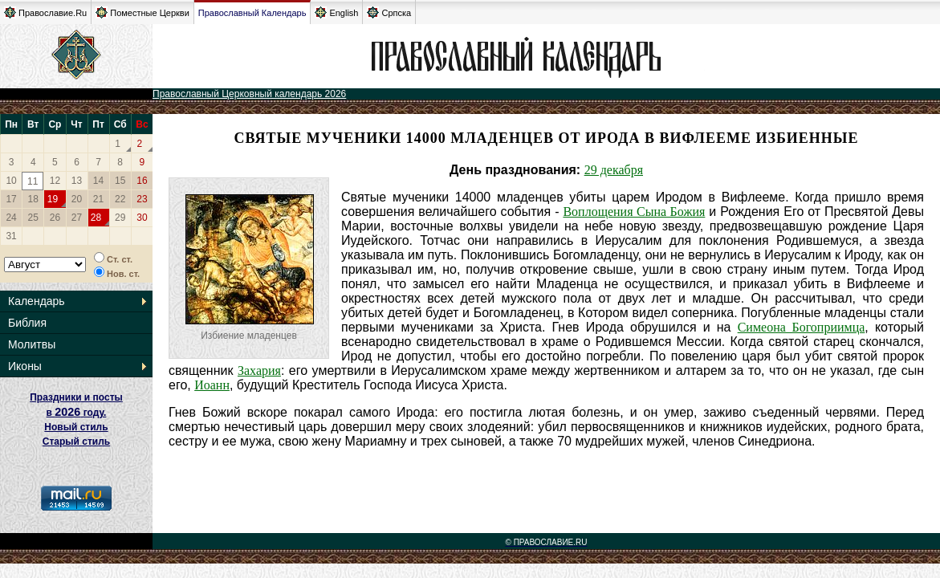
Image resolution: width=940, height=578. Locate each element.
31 (11, 236)
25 (33, 217)
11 (32, 181)
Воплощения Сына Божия (634, 211)
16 (141, 180)
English (336, 12)
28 (96, 217)
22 (120, 199)
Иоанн (212, 385)
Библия (27, 322)
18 (33, 199)
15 (120, 180)
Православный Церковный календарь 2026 (249, 94)
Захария (259, 370)
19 (52, 199)
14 (98, 180)
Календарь (36, 301)
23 (141, 199)
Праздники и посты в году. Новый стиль (76, 412)
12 (55, 180)
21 (98, 199)
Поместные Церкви (142, 12)
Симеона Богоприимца (801, 327)
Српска (389, 12)
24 (11, 217)
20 (76, 199)
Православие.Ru (45, 12)
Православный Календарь (252, 13)
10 (11, 180)
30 (141, 217)
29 (120, 217)
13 (76, 180)
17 (11, 199)
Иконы (25, 366)
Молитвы (31, 344)
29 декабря (613, 170)
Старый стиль (76, 441)
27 (76, 217)
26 (55, 217)
